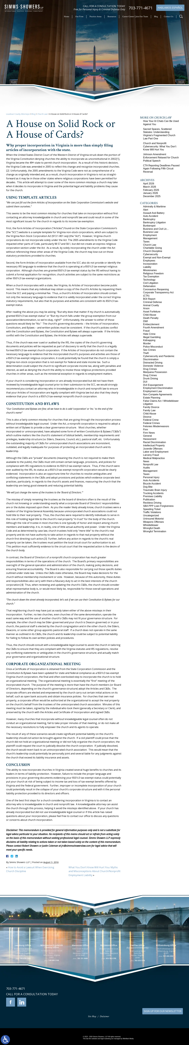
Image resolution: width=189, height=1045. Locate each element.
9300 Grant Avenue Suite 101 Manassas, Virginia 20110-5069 (80, 973)
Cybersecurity (150, 254)
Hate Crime (149, 334)
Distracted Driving (152, 362)
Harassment (149, 439)
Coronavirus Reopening (156, 289)
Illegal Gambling (152, 337)
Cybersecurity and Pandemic (158, 356)
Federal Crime (151, 420)
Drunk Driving (150, 378)
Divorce (147, 417)
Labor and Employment (155, 451)
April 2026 (148, 183)
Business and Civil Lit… (156, 229)
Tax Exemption (151, 276)
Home (66, 16)
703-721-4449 (82, 980)
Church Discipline (152, 251)
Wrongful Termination (154, 531)
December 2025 (152, 196)
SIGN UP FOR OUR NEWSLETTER (162, 1011)
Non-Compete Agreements (157, 394)
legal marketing (105, 1038)
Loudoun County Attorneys (17, 114)
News (146, 461)
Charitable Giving (152, 248)
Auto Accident (150, 216)
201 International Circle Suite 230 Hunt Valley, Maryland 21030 (108, 973)
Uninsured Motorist (153, 518)
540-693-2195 (54, 982)
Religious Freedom (153, 273)
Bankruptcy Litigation (154, 222)
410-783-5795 (111, 980)
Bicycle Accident (152, 483)
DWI (145, 321)
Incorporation (150, 264)
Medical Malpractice (154, 458)
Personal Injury (151, 477)
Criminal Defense (152, 302)
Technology (149, 279)
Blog (156, 16)
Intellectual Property (154, 445)
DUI (145, 381)
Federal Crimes (151, 423)
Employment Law (152, 391)
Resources (112, 16)
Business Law (150, 232)
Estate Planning (151, 397)
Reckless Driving (152, 502)
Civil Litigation (150, 283)
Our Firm (79, 16)
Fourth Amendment (153, 327)
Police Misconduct (153, 346)
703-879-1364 (25, 980)
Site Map (92, 1016)
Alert (145, 209)
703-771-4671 (141, 7)
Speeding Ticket (152, 509)
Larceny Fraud (151, 455)
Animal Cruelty (151, 305)
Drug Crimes (150, 369)
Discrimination (150, 359)
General (147, 436)
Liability (147, 267)
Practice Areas (95, 16)
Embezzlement (151, 324)
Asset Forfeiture (151, 311)
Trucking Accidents (153, 493)
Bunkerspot (149, 225)
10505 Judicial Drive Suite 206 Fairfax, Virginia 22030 (137, 975)
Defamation (149, 286)
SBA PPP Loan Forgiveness (158, 506)
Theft (146, 353)
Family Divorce (151, 407)
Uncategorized (151, 515)
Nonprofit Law (150, 464)
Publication (149, 499)
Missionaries (150, 270)
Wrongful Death (151, 528)
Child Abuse (149, 315)
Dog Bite (147, 487)
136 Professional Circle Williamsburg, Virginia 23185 (166, 972)
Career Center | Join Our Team (135, 16)
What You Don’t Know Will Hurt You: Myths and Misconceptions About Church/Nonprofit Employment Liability (94, 871)
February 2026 (151, 190)
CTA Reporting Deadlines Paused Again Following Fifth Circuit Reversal (161, 168)
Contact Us (168, 16)
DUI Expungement (153, 385)
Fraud (146, 330)
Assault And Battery (154, 213)
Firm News (149, 432)
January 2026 (150, 193)
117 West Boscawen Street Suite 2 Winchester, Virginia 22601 (51, 975)
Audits (146, 467)
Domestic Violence (153, 366)
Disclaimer (104, 1016)
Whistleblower (150, 525)
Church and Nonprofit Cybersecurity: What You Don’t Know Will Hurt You (159, 146)
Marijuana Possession (155, 372)
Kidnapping (149, 340)
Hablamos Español (170, 7)
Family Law (149, 410)
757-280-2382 (168, 977)
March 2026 (149, 186)
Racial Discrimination (154, 442)
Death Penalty (151, 318)
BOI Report (149, 299)
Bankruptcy (149, 219)
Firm (145, 429)
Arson (146, 308)
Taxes (146, 241)
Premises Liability (152, 496)
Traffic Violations (152, 512)
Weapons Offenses (153, 522)
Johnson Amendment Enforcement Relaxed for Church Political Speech (161, 157)
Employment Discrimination (158, 388)
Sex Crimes (149, 350)
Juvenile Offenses (153, 448)
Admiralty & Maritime (154, 206)
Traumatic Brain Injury (155, 490)
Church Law (42, 114)
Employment (150, 235)
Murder (147, 343)
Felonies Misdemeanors (156, 426)
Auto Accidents (151, 480)
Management (150, 238)
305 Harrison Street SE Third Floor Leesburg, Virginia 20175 (23, 973)
